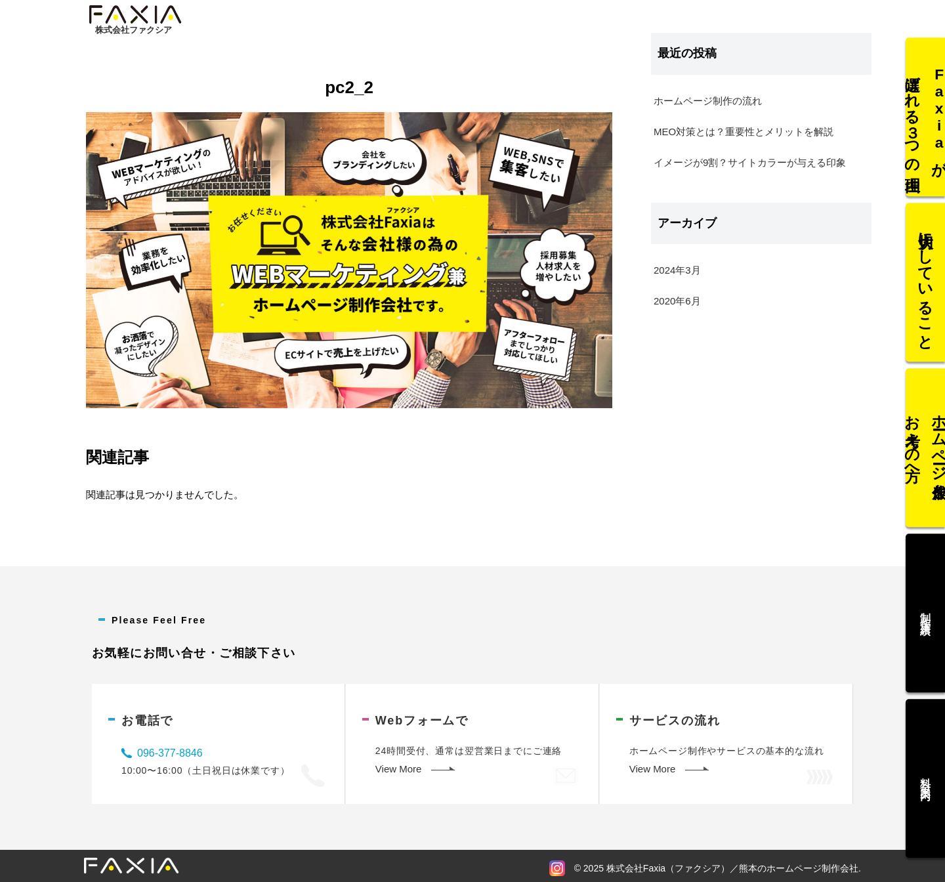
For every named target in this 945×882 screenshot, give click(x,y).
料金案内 (925, 764)
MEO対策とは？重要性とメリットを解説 (743, 131)
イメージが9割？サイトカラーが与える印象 (750, 162)
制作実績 (925, 606)
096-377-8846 (170, 753)
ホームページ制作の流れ (708, 100)
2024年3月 (677, 270)
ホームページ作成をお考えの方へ (925, 447)
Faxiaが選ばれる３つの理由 (925, 130)
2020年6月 (677, 300)
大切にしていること (925, 289)
